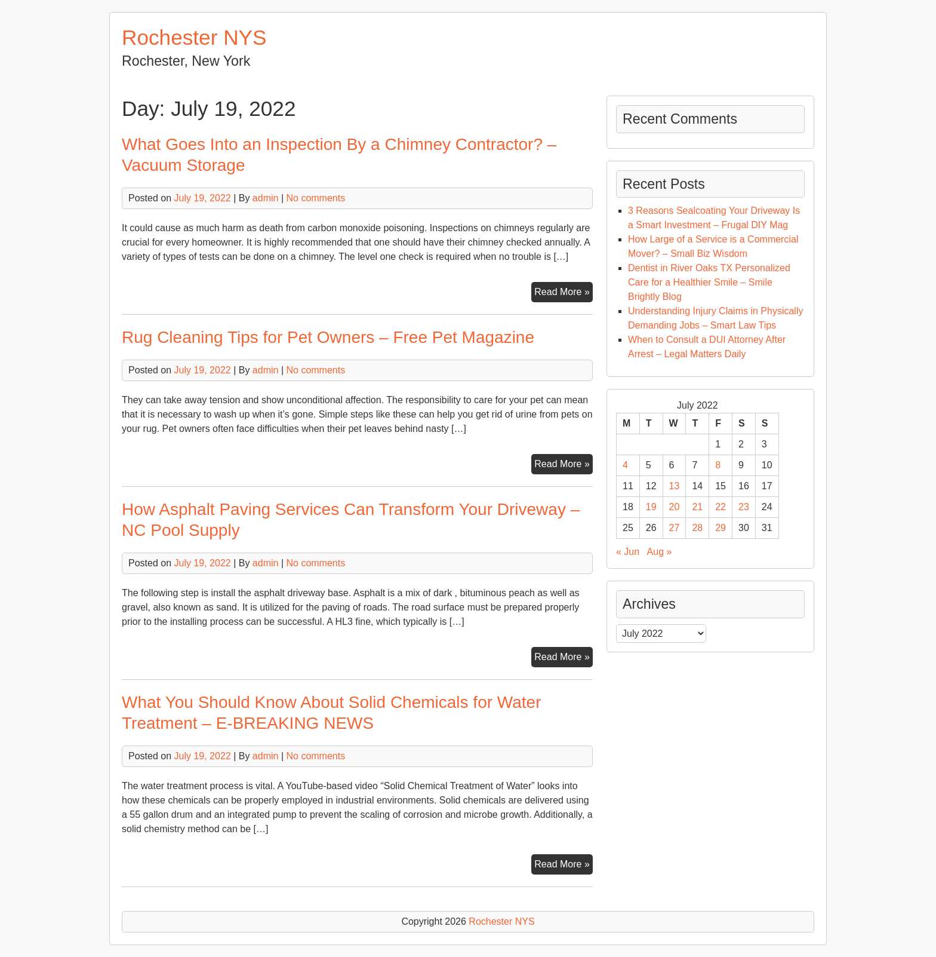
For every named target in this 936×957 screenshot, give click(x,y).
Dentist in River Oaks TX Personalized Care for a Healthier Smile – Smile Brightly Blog (709, 282)
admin (266, 198)
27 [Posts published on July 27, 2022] (674, 528)
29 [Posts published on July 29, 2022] (720, 528)
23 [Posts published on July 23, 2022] (743, 507)
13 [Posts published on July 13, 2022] (674, 486)
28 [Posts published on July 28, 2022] (697, 528)
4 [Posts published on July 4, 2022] (625, 465)
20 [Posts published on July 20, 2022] (674, 507)
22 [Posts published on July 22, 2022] (720, 507)
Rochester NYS (194, 37)
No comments (315, 198)
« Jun (627, 552)
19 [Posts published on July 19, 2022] (651, 507)
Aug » (659, 552)
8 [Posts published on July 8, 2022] (718, 465)
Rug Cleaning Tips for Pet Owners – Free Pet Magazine (328, 337)
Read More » (563, 293)
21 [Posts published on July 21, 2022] (697, 507)
